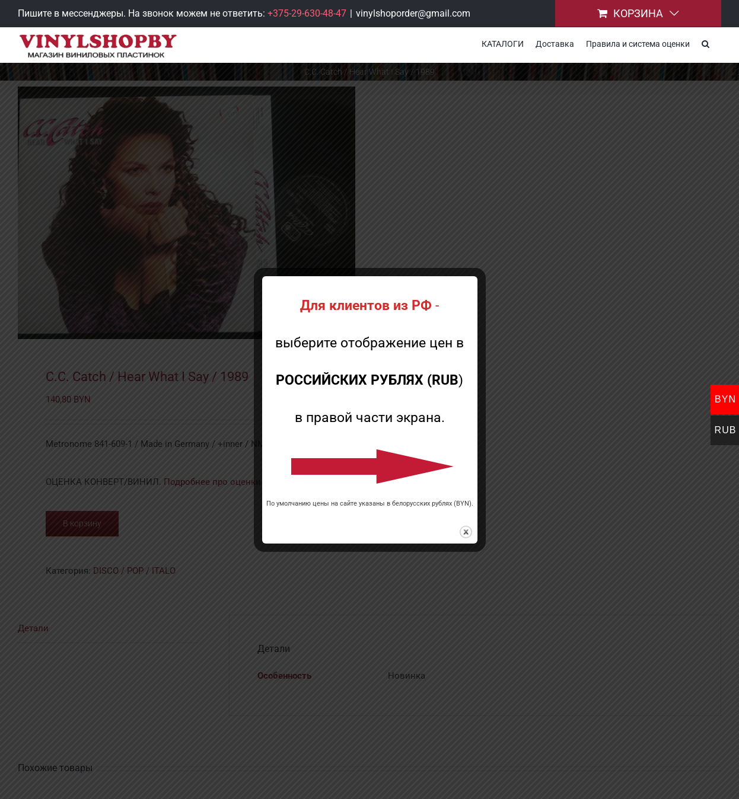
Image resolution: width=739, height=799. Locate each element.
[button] (705, 42)
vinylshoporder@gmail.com (413, 13)
